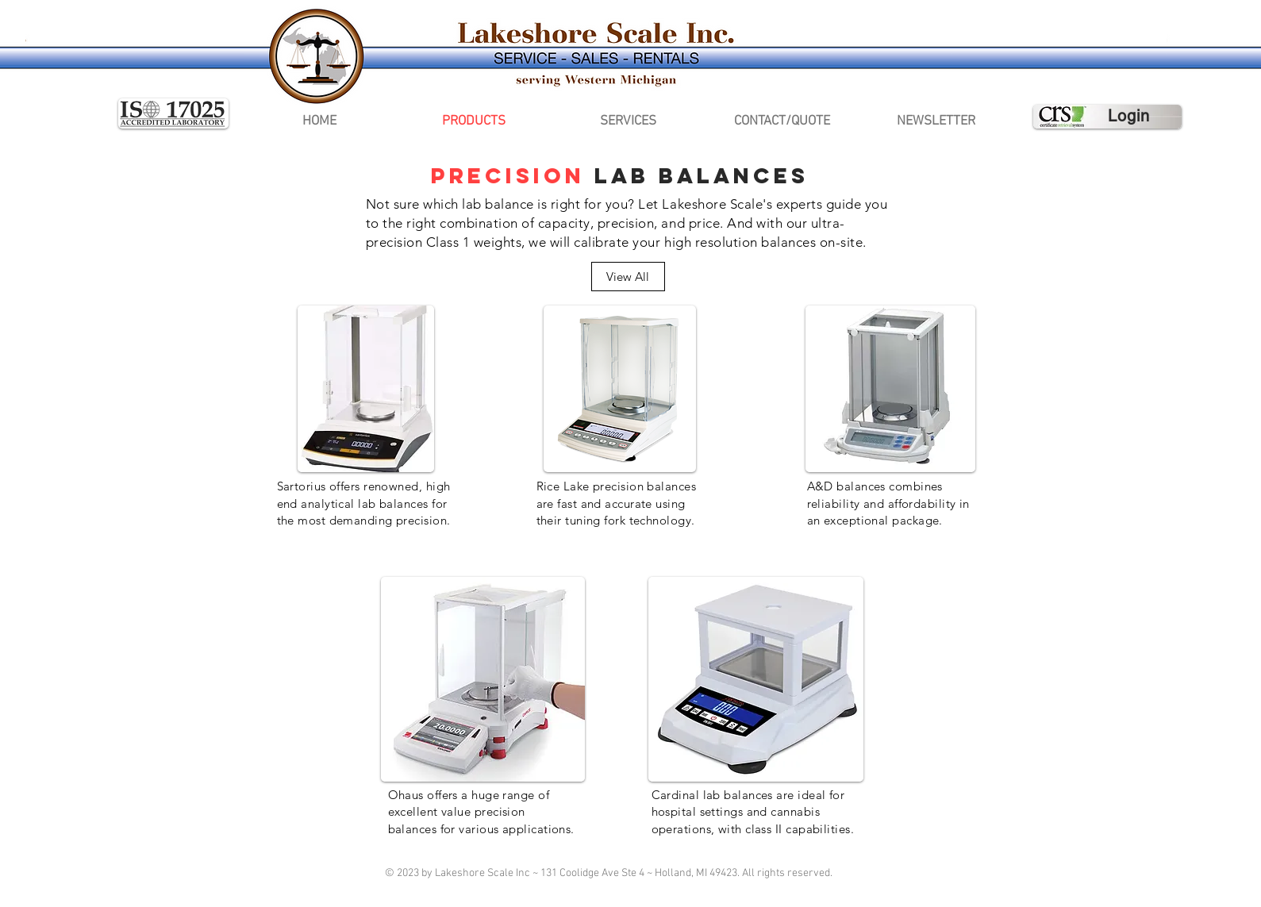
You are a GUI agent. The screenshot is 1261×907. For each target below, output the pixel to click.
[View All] (628, 276)
